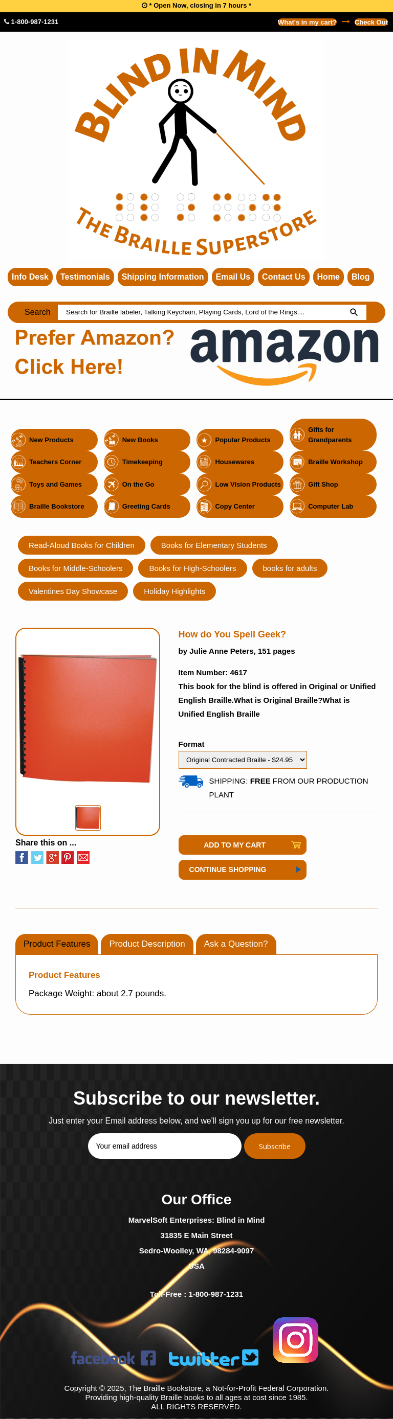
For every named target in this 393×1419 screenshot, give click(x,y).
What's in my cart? (307, 22)
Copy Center (234, 506)
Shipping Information (163, 276)
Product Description (147, 944)
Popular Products (242, 440)
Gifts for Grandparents (330, 435)
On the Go (138, 484)
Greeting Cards (146, 506)
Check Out (371, 22)
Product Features (57, 944)
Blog (361, 276)
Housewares (234, 462)
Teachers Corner (55, 462)
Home (328, 276)
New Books (140, 440)
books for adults (290, 568)
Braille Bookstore (56, 506)
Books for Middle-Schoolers (75, 568)
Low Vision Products (247, 484)
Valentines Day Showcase (73, 591)
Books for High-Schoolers (192, 568)
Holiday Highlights (174, 591)
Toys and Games (55, 484)
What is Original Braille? (278, 700)
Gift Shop (323, 484)
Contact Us (283, 276)
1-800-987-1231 (31, 22)
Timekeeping (142, 462)
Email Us (233, 276)
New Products (51, 440)
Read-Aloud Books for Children (82, 545)
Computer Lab (330, 506)
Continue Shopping (228, 869)
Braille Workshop (335, 462)
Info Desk (30, 276)
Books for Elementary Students (214, 545)
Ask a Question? (236, 944)
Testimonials (85, 276)
